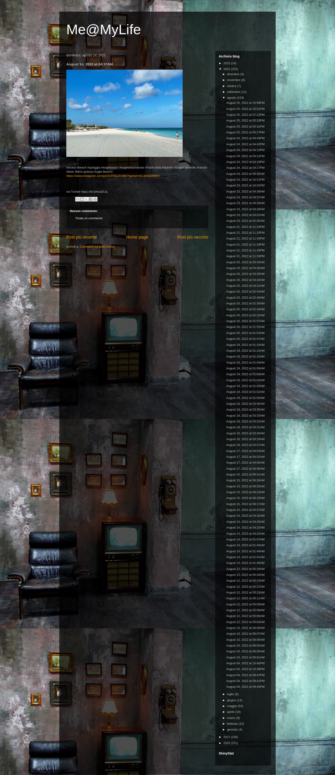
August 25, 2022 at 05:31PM (245, 126)
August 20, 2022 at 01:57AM (245, 321)
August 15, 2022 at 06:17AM (245, 504)
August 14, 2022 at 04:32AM (245, 515)
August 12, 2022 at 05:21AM (245, 586)
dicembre (233, 74)
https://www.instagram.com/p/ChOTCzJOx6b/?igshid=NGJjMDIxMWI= (113, 176)
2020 (227, 743)
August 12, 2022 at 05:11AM (245, 598)
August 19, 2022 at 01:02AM (245, 392)
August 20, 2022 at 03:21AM (245, 285)
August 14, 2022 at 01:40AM (245, 563)
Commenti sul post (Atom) (97, 246)
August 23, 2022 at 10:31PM (245, 179)
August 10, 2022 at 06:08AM (245, 628)
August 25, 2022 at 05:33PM (245, 120)
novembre (234, 80)
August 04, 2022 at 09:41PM (245, 681)
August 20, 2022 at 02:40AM (245, 297)
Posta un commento (89, 218)
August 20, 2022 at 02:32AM (245, 315)
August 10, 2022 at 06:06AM (245, 639)
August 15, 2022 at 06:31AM (245, 474)
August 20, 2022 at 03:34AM (245, 262)
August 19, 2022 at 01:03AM (245, 380)
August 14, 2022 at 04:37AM (245, 510)
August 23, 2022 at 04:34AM (245, 203)
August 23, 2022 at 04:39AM (245, 191)
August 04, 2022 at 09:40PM (245, 686)
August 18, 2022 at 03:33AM (245, 415)
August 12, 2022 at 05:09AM (245, 604)
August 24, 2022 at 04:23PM (245, 150)
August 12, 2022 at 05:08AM (245, 610)
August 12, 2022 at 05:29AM (245, 569)
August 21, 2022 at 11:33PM (245, 227)
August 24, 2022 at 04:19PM (245, 162)
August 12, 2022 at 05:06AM (245, 616)
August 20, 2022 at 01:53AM (245, 333)
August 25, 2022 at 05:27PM (245, 132)
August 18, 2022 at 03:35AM (245, 409)
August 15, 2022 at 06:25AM (245, 486)
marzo (231, 718)
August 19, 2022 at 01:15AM (245, 350)
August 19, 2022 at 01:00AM (245, 398)
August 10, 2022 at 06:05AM (245, 645)
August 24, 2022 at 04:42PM (245, 144)
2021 (227, 737)
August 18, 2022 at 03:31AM (245, 427)
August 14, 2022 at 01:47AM (245, 539)
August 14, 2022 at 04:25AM (245, 521)
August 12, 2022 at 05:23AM (245, 580)
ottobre (232, 86)
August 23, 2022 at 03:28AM (245, 209)
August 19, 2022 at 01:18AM (245, 345)
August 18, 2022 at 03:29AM (245, 439)
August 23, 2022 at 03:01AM (245, 215)
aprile (231, 712)
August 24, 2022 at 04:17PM (245, 167)
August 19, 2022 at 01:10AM (245, 356)
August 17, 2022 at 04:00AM (245, 462)
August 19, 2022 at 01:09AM (245, 362)
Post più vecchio (193, 237)
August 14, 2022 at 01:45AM (245, 545)
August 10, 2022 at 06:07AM (245, 633)
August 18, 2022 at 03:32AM (245, 421)
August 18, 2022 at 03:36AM (245, 403)
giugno (232, 700)
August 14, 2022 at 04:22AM (245, 533)
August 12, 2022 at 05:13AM (245, 592)
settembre (234, 92)
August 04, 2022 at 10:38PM (245, 669)
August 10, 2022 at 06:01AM (245, 657)
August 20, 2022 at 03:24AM (245, 280)
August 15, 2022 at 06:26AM (245, 480)
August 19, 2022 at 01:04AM (245, 374)
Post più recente (81, 237)
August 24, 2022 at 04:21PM (245, 156)
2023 (227, 63)
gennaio (233, 729)
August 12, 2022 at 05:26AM (245, 574)
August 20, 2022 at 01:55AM (245, 327)
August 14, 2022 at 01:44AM (245, 551)
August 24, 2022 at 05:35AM (245, 173)
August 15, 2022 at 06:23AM (245, 492)
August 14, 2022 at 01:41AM (245, 557)
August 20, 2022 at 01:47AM (245, 338)
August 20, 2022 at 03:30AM (245, 268)
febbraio (233, 723)
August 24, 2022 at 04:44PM (245, 138)
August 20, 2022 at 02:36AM (245, 303)
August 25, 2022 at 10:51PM (245, 109)
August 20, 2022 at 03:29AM (245, 274)
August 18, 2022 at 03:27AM (245, 445)
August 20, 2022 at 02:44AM (245, 291)
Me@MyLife (103, 29)
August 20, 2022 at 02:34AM (245, 309)
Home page (137, 237)
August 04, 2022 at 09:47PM (245, 675)
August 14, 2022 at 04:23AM (245, 527)
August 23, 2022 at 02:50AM (245, 220)
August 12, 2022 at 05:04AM (245, 622)
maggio (232, 706)
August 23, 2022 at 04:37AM (245, 197)
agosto (232, 97)
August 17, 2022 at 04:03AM (245, 451)
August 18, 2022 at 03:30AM (245, 433)
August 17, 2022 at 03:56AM (245, 468)
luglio (231, 694)
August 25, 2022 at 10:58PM (245, 102)
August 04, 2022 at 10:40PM (245, 663)
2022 (227, 69)
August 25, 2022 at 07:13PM (245, 114)
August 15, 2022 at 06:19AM (245, 498)
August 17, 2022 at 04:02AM (245, 456)
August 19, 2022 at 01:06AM (245, 368)
